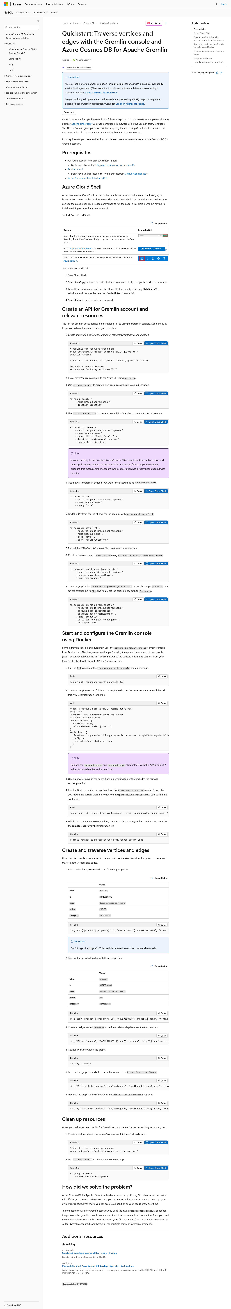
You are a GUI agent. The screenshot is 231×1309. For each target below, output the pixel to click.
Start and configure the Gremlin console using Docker (209, 45)
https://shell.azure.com (80, 248)
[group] (118, 728)
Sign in (224, 3)
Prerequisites (200, 29)
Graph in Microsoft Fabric (130, 103)
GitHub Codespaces (135, 173)
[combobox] (21, 27)
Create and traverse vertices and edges (209, 52)
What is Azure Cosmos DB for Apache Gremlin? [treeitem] (23, 51)
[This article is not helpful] (221, 72)
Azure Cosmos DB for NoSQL (101, 92)
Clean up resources (203, 57)
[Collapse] (38, 21)
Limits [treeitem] (11, 70)
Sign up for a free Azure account (114, 164)
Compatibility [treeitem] (15, 58)
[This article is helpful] (217, 72)
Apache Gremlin (107, 23)
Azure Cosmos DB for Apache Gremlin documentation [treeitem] (20, 36)
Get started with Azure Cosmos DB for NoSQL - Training (89, 1252)
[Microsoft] (6, 4)
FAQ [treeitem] (11, 64)
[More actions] (166, 23)
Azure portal (69, 260)
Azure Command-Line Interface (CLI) (87, 178)
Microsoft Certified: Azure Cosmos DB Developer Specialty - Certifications (98, 1266)
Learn (65, 23)
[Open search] (216, 4)
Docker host (74, 169)
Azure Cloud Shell (202, 33)
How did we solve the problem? (208, 61)
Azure (75, 23)
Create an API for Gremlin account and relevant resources (209, 38)
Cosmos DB (88, 23)
